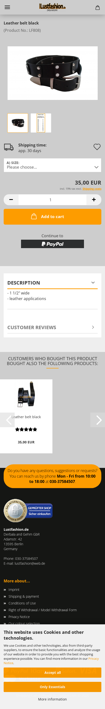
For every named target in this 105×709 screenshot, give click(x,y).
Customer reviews (31, 327)
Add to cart (47, 216)
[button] (11, 199)
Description (23, 282)
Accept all (52, 672)
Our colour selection (24, 623)
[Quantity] (52, 199)
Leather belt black (26, 417)
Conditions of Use (22, 603)
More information (52, 699)
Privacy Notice (19, 616)
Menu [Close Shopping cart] (7, 7)
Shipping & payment (24, 596)
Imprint (14, 589)
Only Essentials (52, 687)
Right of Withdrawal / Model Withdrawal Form (43, 610)
